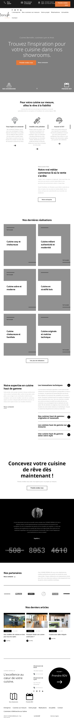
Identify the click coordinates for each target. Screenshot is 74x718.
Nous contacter (9, 407)
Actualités (65, 12)
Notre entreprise (47, 199)
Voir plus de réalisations (37, 360)
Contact (14, 18)
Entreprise (7, 708)
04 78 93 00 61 (39, 687)
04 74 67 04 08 (39, 674)
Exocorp (37, 716)
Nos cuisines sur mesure (31, 12)
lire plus (8, 640)
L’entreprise (16, 12)
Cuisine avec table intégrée (57, 634)
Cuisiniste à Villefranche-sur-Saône (15, 711)
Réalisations (55, 12)
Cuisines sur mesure (19, 708)
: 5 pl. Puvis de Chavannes (49, 3)
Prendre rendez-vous (63, 4)
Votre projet (45, 12)
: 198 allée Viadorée (47, 2)
